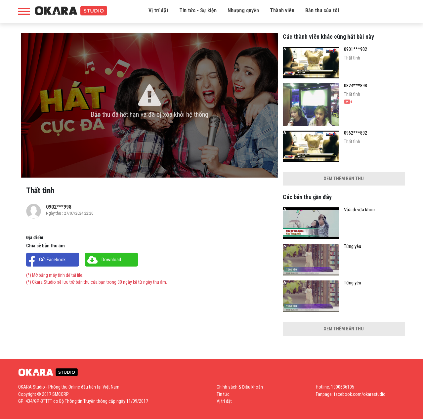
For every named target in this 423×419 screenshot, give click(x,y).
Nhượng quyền (243, 10)
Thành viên (282, 10)
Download (111, 260)
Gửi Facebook (52, 260)
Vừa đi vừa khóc (359, 209)
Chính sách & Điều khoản (240, 387)
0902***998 (58, 207)
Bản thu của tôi (322, 10)
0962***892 (355, 133)
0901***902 (355, 49)
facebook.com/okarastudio (360, 394)
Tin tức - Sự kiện (198, 10)
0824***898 (355, 85)
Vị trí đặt (158, 10)
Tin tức (223, 394)
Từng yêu (352, 246)
